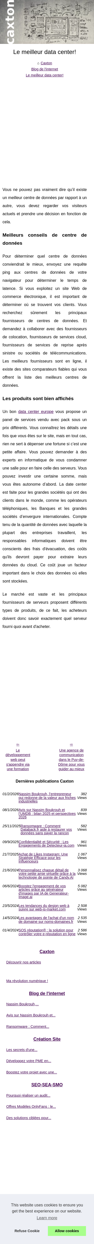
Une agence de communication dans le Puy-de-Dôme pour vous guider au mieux (71, 759)
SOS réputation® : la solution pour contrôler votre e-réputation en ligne (47, 932)
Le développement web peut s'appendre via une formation (18, 759)
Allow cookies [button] (67, 1231)
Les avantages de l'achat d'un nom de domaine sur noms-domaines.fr (46, 919)
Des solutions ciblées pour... (28, 1118)
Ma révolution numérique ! (27, 981)
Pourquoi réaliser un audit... (28, 1095)
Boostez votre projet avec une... (31, 1072)
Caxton (46, 63)
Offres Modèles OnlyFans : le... (31, 1106)
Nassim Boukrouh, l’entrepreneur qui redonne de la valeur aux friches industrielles (47, 797)
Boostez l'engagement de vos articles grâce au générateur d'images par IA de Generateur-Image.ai (44, 891)
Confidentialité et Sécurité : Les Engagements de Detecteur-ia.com (46, 843)
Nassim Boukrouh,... (22, 1004)
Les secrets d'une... (21, 1050)
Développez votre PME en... (28, 1061)
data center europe (36, 411)
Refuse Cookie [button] (27, 1231)
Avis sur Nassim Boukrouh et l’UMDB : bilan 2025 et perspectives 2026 (47, 813)
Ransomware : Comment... (27, 1027)
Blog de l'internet (44, 69)
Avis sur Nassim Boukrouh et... (30, 1015)
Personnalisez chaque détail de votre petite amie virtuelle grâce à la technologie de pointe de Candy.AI (47, 873)
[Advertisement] (47, 128)
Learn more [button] (47, 1218)
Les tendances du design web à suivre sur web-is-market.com (44, 907)
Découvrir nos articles (23, 962)
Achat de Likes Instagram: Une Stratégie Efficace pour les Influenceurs (43, 857)
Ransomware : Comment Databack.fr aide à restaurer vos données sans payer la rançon (46, 829)
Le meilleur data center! (44, 75)
